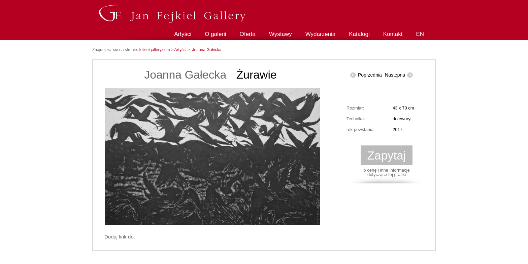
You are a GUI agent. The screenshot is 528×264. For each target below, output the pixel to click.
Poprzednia (370, 75)
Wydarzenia (320, 34)
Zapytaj (386, 155)
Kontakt (393, 34)
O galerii (215, 34)
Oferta (248, 34)
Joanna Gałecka (207, 49)
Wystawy (280, 34)
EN (420, 34)
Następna (395, 75)
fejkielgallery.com (155, 49)
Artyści (182, 34)
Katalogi (359, 34)
